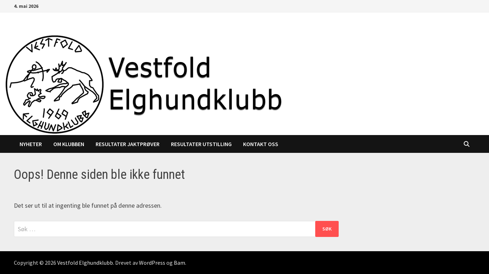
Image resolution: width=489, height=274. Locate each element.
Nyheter (31, 144)
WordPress (152, 262)
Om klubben (68, 144)
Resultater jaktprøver (128, 144)
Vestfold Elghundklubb (85, 262)
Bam (179, 262)
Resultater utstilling (201, 144)
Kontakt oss (260, 144)
